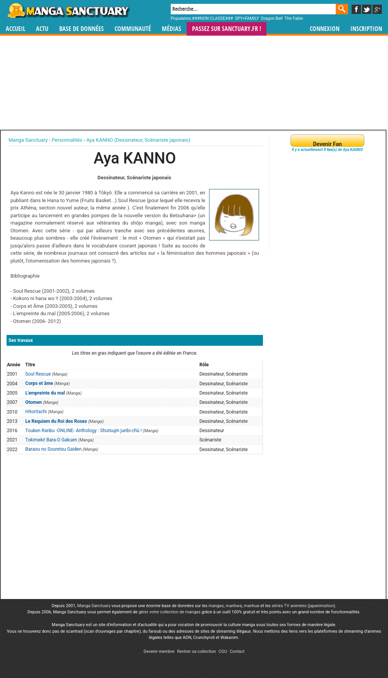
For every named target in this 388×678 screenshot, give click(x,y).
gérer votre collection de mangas (170, 611)
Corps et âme (39, 383)
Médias (171, 29)
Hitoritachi (35, 411)
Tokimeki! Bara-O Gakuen (51, 440)
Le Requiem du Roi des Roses (56, 421)
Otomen (33, 402)
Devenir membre (159, 651)
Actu (42, 29)
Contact (237, 651)
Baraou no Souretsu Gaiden (53, 449)
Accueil (15, 29)
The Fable (294, 18)
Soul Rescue (38, 374)
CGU (222, 651)
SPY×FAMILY (247, 18)
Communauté (133, 29)
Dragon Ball (272, 18)
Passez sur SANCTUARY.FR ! (226, 29)
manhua (251, 605)
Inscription (366, 29)
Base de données (81, 29)
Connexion (325, 29)
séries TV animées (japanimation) (303, 605)
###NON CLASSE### (212, 18)
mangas (216, 605)
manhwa (234, 605)
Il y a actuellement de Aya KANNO (327, 150)
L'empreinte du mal (45, 393)
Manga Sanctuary (94, 605)
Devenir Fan (327, 144)
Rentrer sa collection (196, 651)
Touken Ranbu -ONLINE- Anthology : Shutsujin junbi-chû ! (83, 430)
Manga (68, 10)
